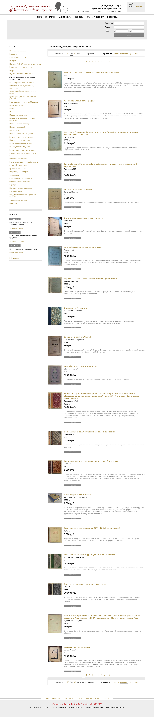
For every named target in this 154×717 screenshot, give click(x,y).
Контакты (50, 17)
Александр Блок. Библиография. (79, 100)
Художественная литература (20, 67)
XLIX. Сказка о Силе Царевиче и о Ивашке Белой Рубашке (91, 72)
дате (136, 54)
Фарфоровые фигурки (18, 200)
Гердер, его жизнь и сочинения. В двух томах (86, 584)
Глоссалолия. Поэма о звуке (77, 647)
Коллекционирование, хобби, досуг (24, 102)
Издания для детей (17, 127)
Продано (13, 203)
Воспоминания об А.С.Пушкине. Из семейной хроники (90, 431)
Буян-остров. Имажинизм (76, 308)
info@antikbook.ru (98, 707)
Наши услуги (64, 17)
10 (68, 53)
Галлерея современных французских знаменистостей (90, 554)
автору (116, 54)
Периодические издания (19, 146)
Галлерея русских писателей (77, 494)
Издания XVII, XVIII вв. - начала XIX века (25, 64)
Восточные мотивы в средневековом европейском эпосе (91, 461)
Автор (107, 27)
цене (131, 54)
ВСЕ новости (14, 258)
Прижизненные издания (19, 140)
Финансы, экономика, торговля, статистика (22, 119)
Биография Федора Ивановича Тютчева (83, 247)
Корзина (138, 6)
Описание (109, 23)
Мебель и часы (15, 191)
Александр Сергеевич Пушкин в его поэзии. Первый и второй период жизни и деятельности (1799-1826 (102, 133)
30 (75, 53)
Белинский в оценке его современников (83, 218)
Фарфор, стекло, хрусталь (19, 181)
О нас (39, 17)
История (12, 60)
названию (124, 54)
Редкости (13, 54)
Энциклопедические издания (21, 137)
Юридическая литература (19, 115)
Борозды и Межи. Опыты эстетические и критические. (90, 278)
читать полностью (16, 228)
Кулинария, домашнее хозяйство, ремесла (23, 97)
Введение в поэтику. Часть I (77, 337)
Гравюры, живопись (17, 168)
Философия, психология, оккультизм (24, 112)
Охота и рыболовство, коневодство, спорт (24, 92)
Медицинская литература (19, 124)
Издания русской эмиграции (21, 74)
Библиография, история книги (21, 82)
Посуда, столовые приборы (20, 188)
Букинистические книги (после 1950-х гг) (24, 154)
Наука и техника (16, 105)
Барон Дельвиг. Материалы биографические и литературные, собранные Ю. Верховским (101, 165)
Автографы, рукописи (18, 165)
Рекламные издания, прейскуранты (23, 162)
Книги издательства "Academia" (22, 143)
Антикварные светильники (20, 178)
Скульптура (14, 175)
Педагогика (14, 130)
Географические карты (18, 158)
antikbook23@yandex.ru (115, 707)
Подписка (112, 17)
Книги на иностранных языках (21, 150)
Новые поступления (17, 51)
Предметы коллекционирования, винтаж (23, 195)
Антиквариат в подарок (19, 57)
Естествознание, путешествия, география (21, 86)
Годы (107, 31)
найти (129, 35)
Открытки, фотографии (18, 172)
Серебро (12, 185)
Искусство (13, 70)
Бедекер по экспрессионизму (78, 189)
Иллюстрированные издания (21, 133)
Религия (12, 108)
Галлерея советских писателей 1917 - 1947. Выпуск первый (92, 528)
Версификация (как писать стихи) (80, 366)
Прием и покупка (95, 17)
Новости (79, 17)
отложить (72, 91)
